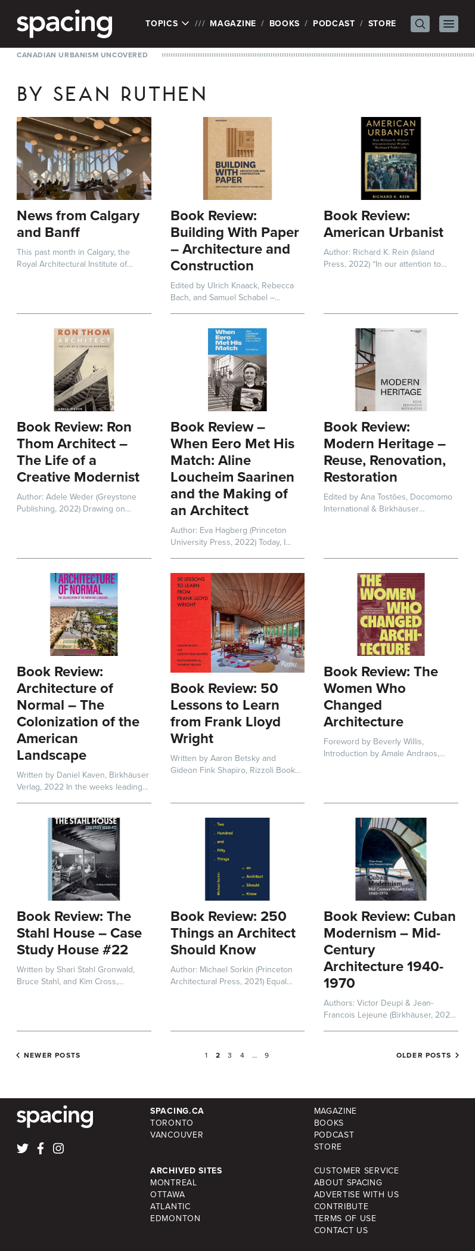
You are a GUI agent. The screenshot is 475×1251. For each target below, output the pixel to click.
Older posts (423, 1055)
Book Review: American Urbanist (383, 224)
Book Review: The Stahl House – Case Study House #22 (79, 932)
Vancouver (176, 1135)
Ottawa (167, 1194)
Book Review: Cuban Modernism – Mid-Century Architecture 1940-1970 (390, 949)
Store (382, 23)
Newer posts (52, 1055)
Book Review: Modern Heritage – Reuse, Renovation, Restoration (385, 452)
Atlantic (170, 1206)
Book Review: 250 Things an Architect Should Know (233, 932)
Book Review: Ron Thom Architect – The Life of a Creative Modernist (78, 452)
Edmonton (175, 1218)
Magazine (233, 23)
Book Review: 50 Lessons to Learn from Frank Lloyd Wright (225, 713)
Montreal (173, 1182)
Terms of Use (345, 1218)
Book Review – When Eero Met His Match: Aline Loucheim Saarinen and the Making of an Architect (232, 468)
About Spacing (348, 1182)
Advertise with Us (356, 1194)
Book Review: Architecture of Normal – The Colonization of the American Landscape (78, 713)
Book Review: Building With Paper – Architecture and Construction (234, 240)
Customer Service (356, 1170)
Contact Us (341, 1230)
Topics (167, 24)
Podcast (334, 23)
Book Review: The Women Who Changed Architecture (381, 696)
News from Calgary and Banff (78, 224)
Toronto (172, 1123)
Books (284, 23)
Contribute (341, 1206)
